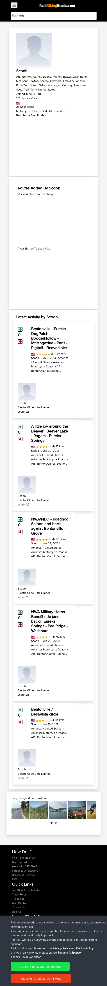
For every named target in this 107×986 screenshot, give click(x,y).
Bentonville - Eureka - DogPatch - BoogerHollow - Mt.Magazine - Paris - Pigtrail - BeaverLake (49, 338)
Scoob (35, 358)
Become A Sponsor (23, 875)
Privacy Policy (61, 948)
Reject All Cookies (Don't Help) (40, 978)
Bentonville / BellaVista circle (44, 711)
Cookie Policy (84, 948)
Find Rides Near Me (23, 858)
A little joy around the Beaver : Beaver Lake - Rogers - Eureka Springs (49, 433)
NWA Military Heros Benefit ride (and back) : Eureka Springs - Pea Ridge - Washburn (49, 621)
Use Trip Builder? (22, 862)
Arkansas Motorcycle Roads (47, 364)
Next (90, 810)
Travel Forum (19, 894)
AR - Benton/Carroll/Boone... (46, 368)
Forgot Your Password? (26, 871)
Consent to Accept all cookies (40, 966)
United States (41, 362)
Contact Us (18, 907)
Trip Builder (18, 899)
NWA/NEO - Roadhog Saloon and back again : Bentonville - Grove (50, 526)
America (63, 358)
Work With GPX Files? (24, 866)
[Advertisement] (53, 144)
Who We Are (19, 903)
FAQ (14, 879)
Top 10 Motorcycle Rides (26, 890)
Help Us (17, 912)
